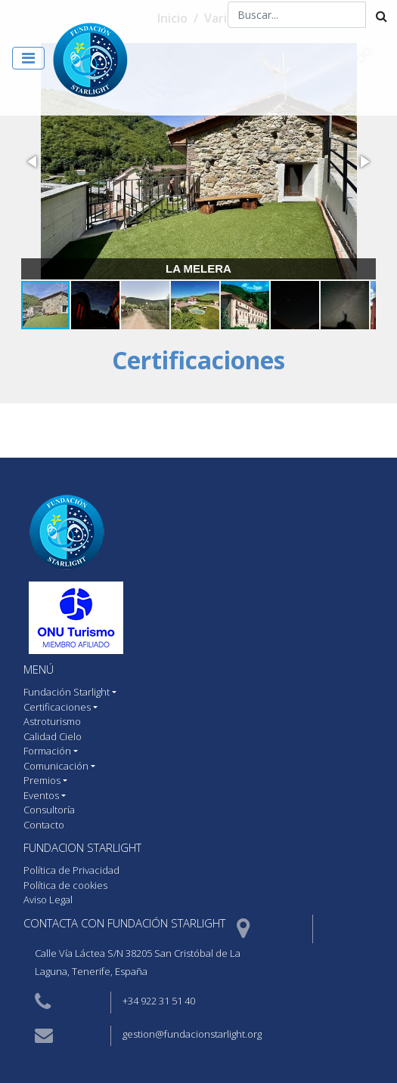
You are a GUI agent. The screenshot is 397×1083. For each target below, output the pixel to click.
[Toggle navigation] (28, 58)
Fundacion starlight (82, 847)
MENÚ (38, 669)
